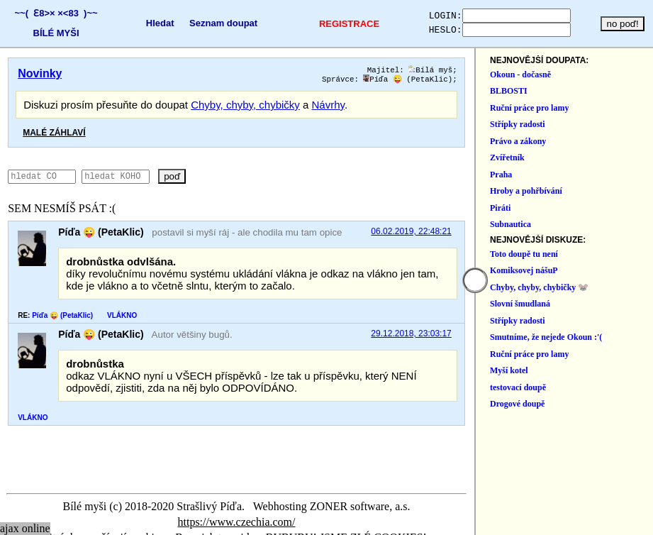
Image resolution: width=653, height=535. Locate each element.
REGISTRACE (332, 23)
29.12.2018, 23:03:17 (575, 337)
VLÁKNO (122, 318)
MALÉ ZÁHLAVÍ (54, 135)
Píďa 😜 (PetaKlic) (572, 81)
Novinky (40, 73)
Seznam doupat (213, 23)
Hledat (150, 23)
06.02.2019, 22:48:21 (575, 235)
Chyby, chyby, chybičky (245, 107)
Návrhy (328, 107)
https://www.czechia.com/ (497, 509)
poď (213, 179)
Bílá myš (595, 70)
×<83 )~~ (74, 13)
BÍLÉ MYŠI (53, 33)
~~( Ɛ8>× (32, 13)
